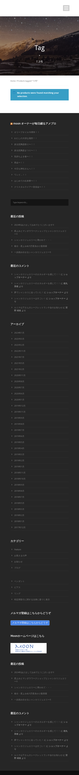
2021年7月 (19, 357)
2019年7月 (19, 430)
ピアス (17, 587)
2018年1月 (19, 521)
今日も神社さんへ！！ (24, 168)
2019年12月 (20, 406)
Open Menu (66, 8)
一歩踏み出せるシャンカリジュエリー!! (32, 252)
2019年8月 (19, 424)
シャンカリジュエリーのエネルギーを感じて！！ (37, 274)
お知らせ (18, 561)
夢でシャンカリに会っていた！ (28, 292)
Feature (17, 549)
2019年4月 (19, 448)
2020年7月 (19, 387)
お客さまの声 (20, 555)
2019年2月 (19, 460)
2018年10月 (20, 479)
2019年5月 (19, 442)
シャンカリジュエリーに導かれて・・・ (33, 240)
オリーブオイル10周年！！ (27, 132)
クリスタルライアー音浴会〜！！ (30, 187)
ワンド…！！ (20, 175)
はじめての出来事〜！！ (25, 181)
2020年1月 (19, 399)
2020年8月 (19, 381)
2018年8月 (19, 491)
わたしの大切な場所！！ (25, 138)
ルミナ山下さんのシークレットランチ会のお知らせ (38, 307)
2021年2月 (19, 369)
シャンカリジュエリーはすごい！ (30, 298)
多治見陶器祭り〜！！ (24, 144)
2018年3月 (19, 509)
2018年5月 (19, 503)
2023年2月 (19, 345)
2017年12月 (20, 527)
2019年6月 (19, 436)
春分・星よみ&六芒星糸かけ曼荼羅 (30, 246)
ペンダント (19, 581)
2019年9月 (19, 418)
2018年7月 (19, 497)
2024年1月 (19, 333)
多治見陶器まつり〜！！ (25, 150)
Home (13, 81)
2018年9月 (19, 485)
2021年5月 (19, 363)
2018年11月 (20, 472)
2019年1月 (19, 466)
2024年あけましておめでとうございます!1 (34, 225)
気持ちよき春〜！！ (23, 156)
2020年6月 (19, 393)
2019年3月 (19, 454)
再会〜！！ (19, 162)
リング (17, 593)
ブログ (17, 568)
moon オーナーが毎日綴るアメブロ (34, 123)
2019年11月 (20, 412)
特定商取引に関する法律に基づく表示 (32, 599)
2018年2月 (19, 515)
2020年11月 (20, 375)
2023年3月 (19, 339)
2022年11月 (20, 351)
